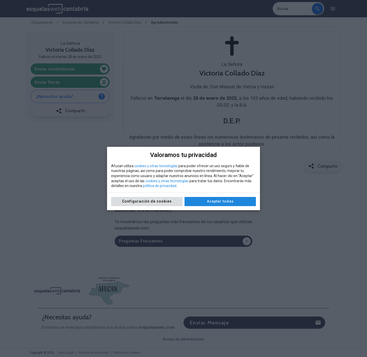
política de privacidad (159, 186)
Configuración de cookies (147, 201)
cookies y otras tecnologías (156, 166)
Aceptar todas (220, 201)
